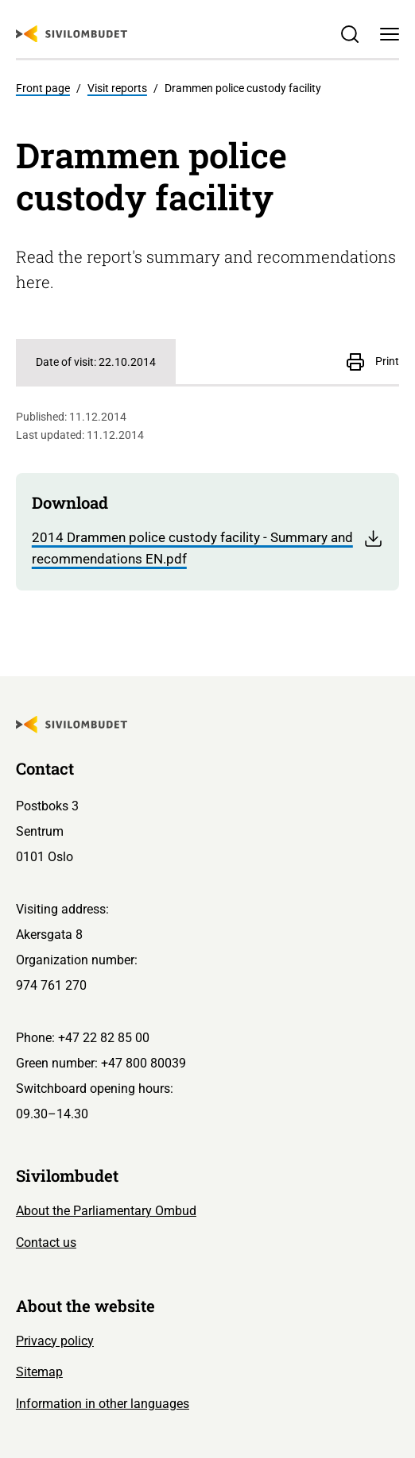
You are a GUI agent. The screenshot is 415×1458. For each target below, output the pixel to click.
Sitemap (39, 1371)
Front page (43, 88)
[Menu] (390, 34)
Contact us (46, 1242)
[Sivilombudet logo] (71, 34)
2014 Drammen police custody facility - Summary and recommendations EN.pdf (207, 548)
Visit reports (117, 88)
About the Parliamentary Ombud (106, 1210)
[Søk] (350, 33)
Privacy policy (55, 1340)
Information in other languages (102, 1403)
